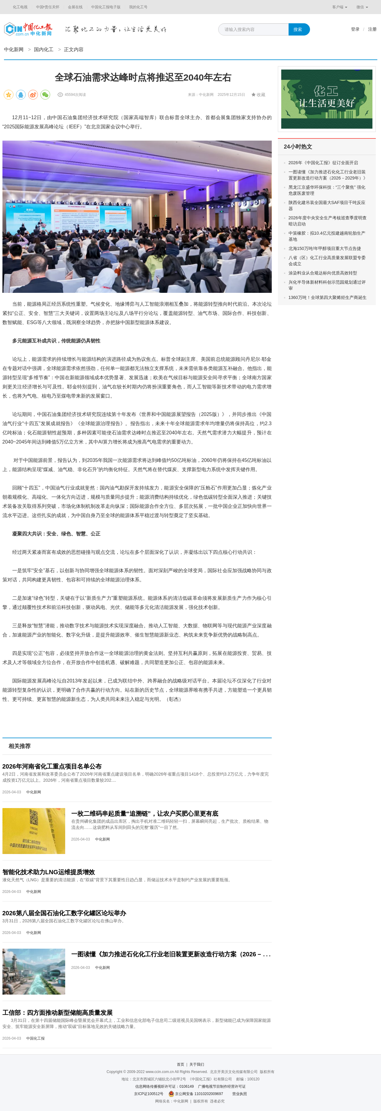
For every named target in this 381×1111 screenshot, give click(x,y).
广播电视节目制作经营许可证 (222, 1086)
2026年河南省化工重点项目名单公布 (52, 766)
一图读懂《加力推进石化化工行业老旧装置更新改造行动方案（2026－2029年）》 (182, 954)
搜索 (297, 29)
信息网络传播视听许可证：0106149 (164, 1086)
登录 (355, 29)
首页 (180, 1064)
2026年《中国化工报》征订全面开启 (323, 162)
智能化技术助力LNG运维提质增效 (48, 872)
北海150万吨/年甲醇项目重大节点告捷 (325, 248)
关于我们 (196, 1064)
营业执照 (239, 1094)
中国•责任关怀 (47, 7)
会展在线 (75, 7)
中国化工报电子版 (106, 7)
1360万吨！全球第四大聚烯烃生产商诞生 (328, 297)
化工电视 (20, 7)
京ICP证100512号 (148, 1094)
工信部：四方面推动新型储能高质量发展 (57, 1012)
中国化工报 (35, 1038)
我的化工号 (138, 7)
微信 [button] (362, 7)
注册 (372, 29)
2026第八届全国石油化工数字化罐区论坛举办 (64, 913)
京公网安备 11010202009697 (199, 1094)
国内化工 (44, 49)
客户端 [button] (339, 7)
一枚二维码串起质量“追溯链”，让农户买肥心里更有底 (144, 813)
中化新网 (14, 49)
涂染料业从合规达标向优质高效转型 (323, 272)
